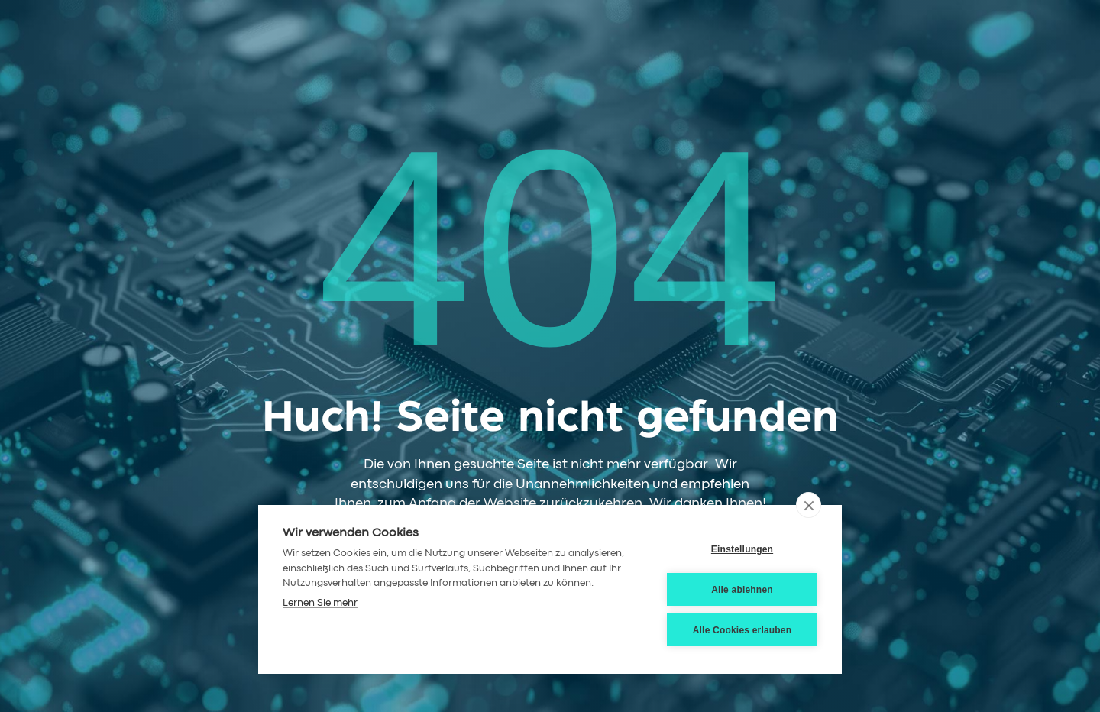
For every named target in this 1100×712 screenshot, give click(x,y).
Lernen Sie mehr (320, 603)
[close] (808, 505)
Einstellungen (742, 549)
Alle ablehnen (742, 589)
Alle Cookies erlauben (742, 630)
